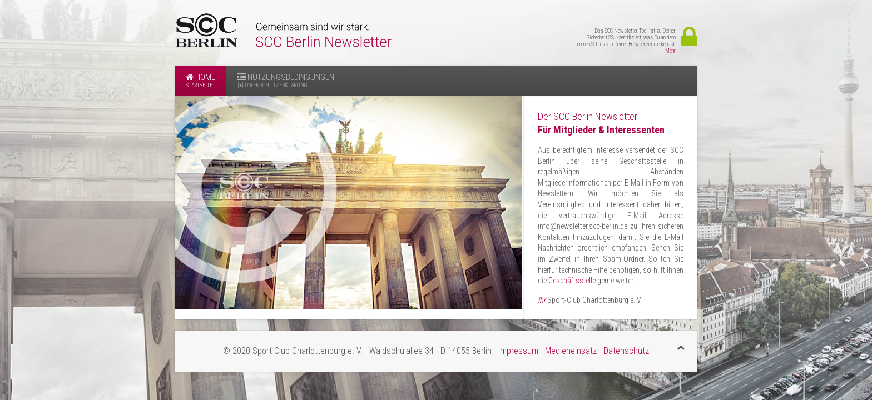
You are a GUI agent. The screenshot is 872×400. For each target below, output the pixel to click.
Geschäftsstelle (572, 280)
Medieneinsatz (571, 351)
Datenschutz (626, 351)
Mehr (670, 51)
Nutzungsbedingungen (285, 80)
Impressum (519, 351)
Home (200, 80)
